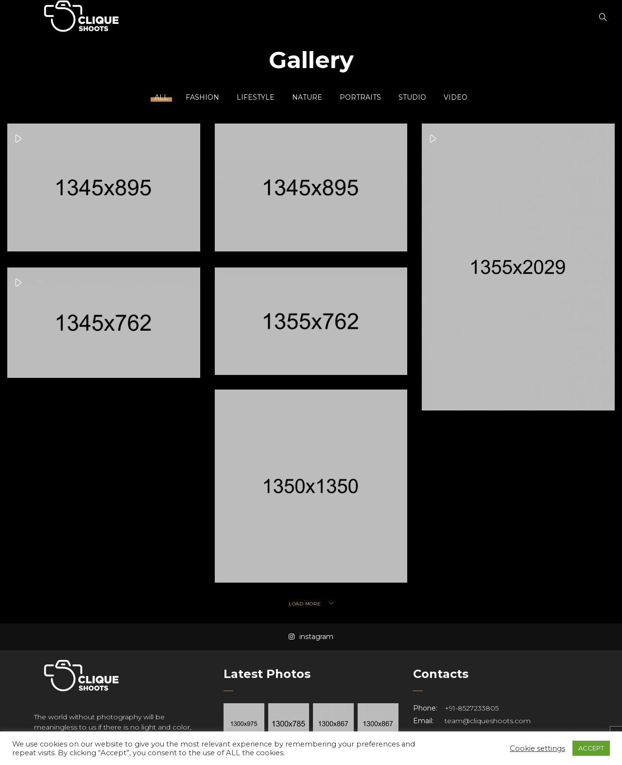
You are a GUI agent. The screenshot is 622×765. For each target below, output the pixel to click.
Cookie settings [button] (537, 748)
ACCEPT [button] (591, 748)
